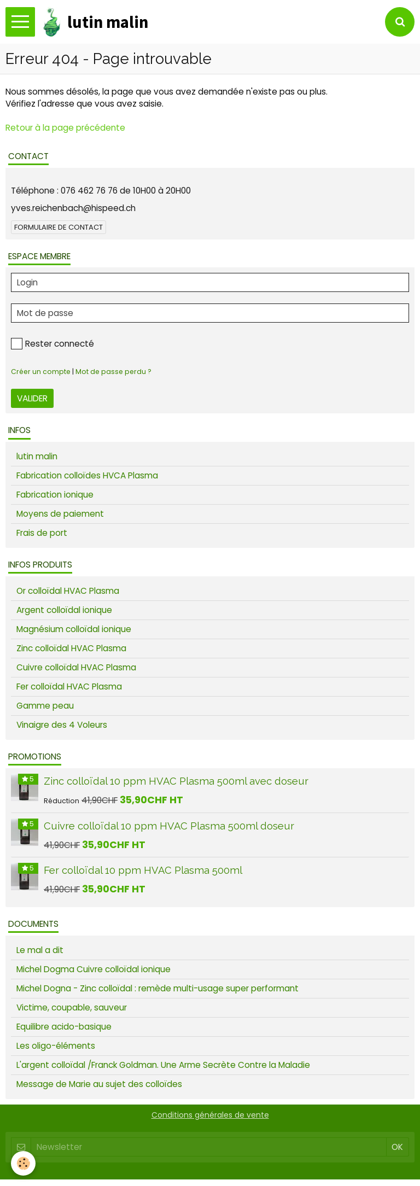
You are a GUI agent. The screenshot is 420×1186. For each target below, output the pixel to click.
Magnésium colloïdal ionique (73, 629)
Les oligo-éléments (55, 1045)
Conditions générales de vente (210, 1114)
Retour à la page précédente (65, 127)
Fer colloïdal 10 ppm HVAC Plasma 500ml (143, 870)
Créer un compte (41, 371)
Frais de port (41, 533)
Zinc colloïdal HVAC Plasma (71, 648)
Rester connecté (52, 343)
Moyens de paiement (60, 513)
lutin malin (36, 456)
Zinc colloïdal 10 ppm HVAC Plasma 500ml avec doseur (176, 781)
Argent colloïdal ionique (64, 610)
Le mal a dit (39, 950)
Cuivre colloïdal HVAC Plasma (76, 667)
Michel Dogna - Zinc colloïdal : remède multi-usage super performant (157, 988)
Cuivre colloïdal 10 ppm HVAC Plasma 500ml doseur (169, 825)
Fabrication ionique (55, 494)
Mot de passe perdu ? (113, 371)
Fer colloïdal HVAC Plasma (69, 686)
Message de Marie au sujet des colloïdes (99, 1084)
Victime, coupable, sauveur (71, 1007)
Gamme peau (45, 705)
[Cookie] (23, 1163)
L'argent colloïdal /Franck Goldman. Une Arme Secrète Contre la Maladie (163, 1065)
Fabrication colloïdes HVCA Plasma (87, 475)
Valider (32, 398)
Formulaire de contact (58, 227)
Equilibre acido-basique (64, 1026)
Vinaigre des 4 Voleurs (61, 725)
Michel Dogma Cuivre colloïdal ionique (93, 969)
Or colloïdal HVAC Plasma (67, 591)
